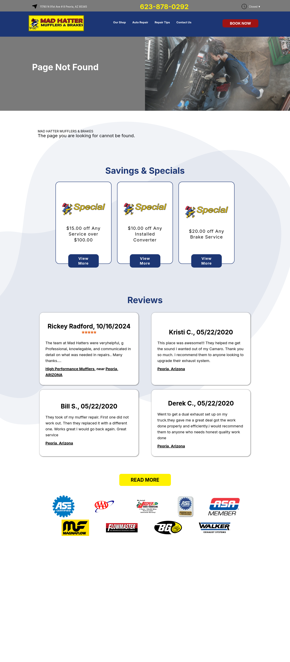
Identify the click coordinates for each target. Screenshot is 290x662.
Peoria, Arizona (171, 369)
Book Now (240, 23)
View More (83, 261)
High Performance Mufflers (70, 369)
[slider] (89, 332)
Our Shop (119, 22)
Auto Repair (140, 22)
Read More (145, 480)
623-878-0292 (164, 7)
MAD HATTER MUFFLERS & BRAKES (65, 131)
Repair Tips (162, 22)
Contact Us (183, 22)
